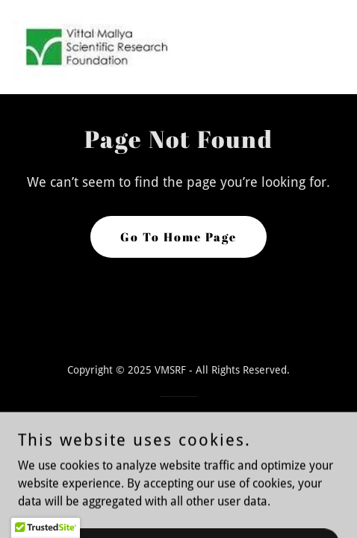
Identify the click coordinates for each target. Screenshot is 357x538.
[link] (95, 47)
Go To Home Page (178, 237)
